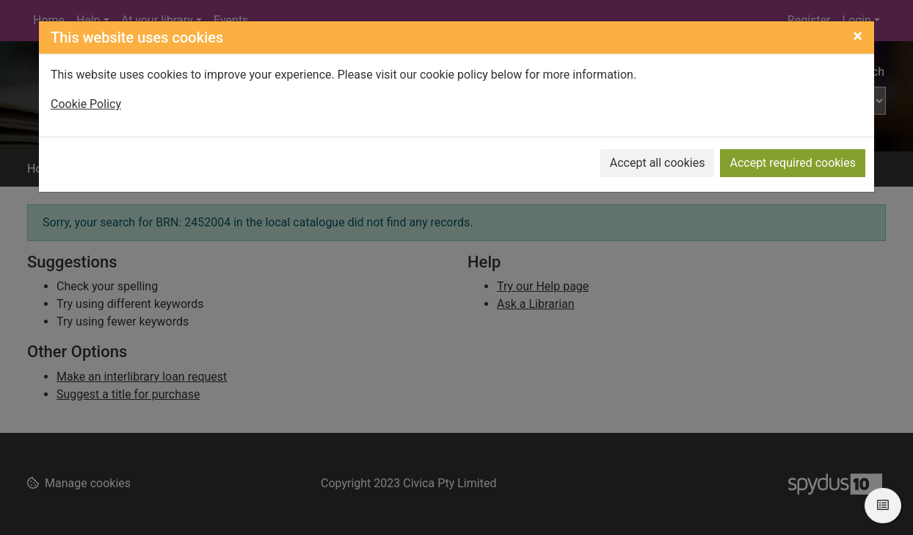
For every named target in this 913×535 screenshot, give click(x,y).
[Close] (857, 36)
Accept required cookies (793, 163)
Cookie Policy (86, 104)
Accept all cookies (657, 163)
